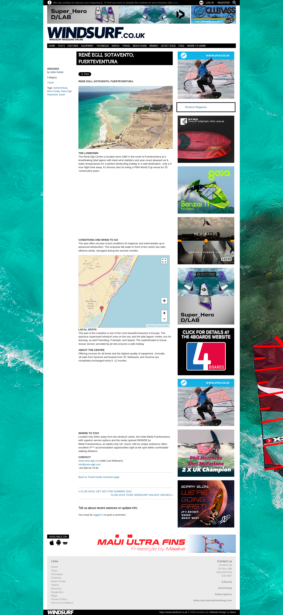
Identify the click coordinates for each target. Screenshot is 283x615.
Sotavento (52, 94)
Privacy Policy (59, 599)
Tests (61, 45)
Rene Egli (66, 91)
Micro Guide (53, 91)
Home (52, 45)
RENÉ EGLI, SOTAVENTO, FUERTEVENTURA (106, 59)
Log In (210, 2)
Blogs (54, 595)
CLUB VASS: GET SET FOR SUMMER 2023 (106, 491)
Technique (102, 45)
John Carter (56, 72)
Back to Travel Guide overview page (98, 477)
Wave (233, 612)
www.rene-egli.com (89, 460)
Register (224, 2)
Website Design (218, 612)
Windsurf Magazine (196, 107)
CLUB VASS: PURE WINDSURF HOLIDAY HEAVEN (141, 494)
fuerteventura (60, 88)
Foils (181, 45)
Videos (115, 45)
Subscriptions (223, 594)
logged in (98, 514)
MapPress (150, 326)
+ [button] (164, 313)
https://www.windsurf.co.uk (173, 612)
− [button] (164, 318)
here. (176, 2)
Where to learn (196, 45)
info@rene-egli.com (89, 464)
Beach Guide (140, 45)
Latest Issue (168, 45)
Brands (154, 45)
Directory (56, 588)
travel (62, 94)
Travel (126, 45)
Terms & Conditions (62, 602)
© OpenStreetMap (162, 326)
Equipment (87, 45)
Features (73, 45)
